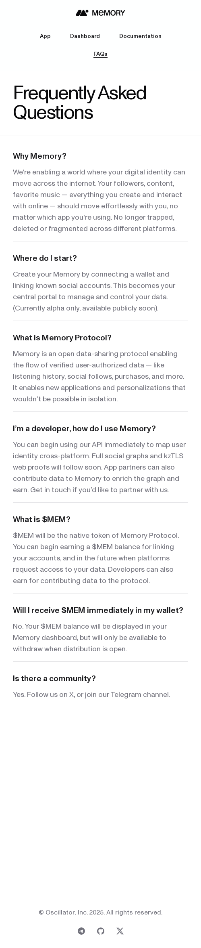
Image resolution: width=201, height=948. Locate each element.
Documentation (140, 36)
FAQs (100, 54)
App (45, 36)
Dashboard (85, 36)
